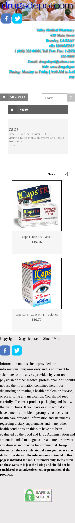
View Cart (17, 97)
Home (11, 134)
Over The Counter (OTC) (33, 134)
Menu (18, 109)
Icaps (12, 145)
